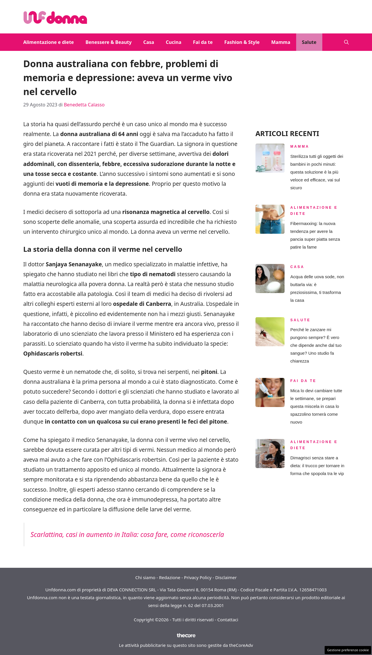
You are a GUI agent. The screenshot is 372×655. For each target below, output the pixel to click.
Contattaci (227, 619)
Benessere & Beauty (108, 42)
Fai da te (203, 42)
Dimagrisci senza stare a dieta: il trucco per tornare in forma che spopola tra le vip (317, 465)
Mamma (280, 42)
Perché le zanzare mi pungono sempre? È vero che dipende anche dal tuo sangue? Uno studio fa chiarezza (315, 345)
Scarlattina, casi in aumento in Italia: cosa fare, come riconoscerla (127, 534)
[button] (346, 42)
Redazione (169, 577)
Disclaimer (226, 577)
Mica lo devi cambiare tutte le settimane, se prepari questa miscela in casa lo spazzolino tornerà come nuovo (316, 406)
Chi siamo (145, 577)
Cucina (173, 42)
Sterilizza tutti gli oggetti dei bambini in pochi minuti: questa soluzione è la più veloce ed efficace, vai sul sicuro (316, 172)
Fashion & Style (242, 42)
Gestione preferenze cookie (348, 650)
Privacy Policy (198, 577)
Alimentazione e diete (48, 42)
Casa (148, 42)
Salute (309, 42)
